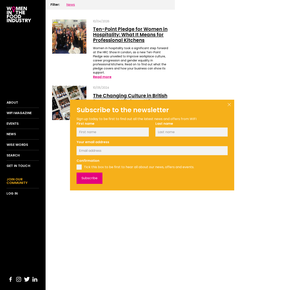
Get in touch (18, 166)
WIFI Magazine (19, 113)
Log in (12, 193)
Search (13, 155)
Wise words (17, 145)
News (11, 134)
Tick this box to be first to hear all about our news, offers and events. (139, 167)
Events (13, 124)
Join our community (17, 181)
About (12, 102)
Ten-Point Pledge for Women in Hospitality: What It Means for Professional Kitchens (130, 34)
